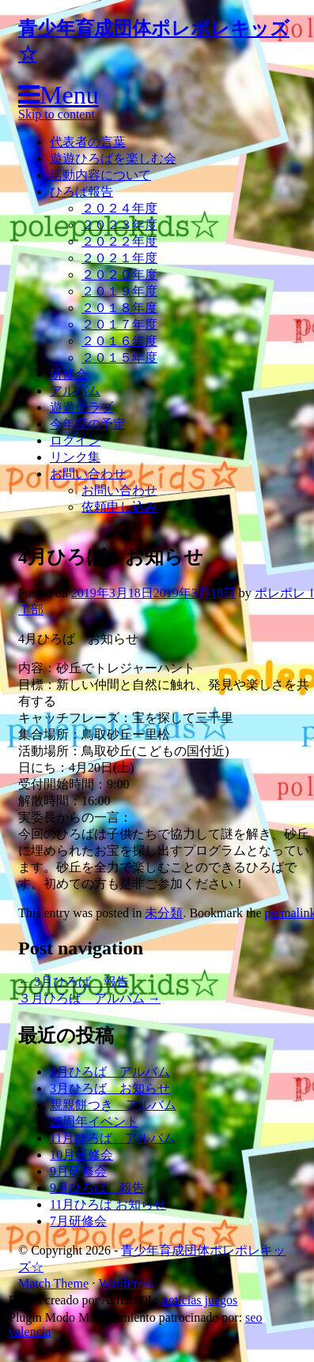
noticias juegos (200, 1300)
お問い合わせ (88, 473)
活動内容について (100, 175)
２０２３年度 (119, 224)
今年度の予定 (88, 424)
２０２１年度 (119, 258)
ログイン (75, 440)
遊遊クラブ (81, 407)
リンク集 (75, 457)
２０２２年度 (119, 241)
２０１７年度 (119, 324)
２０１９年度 (119, 291)
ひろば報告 (81, 191)
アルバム (75, 390)
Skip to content (56, 114)
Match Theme (53, 1283)
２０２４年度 (119, 208)
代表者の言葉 (88, 142)
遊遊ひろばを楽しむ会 (113, 158)
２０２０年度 (119, 274)
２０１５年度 (119, 357)
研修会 (69, 374)
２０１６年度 (119, 341)
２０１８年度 (119, 307)
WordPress (126, 1283)
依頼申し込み (119, 507)
